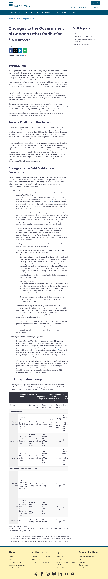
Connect (36, 559)
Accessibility (13, 559)
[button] (11, 50)
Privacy (58, 559)
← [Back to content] (67, 536)
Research (56, 12)
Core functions (15, 12)
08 (33, 19)
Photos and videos (15, 562)
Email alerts (83, 559)
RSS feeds (82, 562)
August (26, 19)
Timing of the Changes (81, 44)
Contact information (86, 557)
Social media (83, 565)
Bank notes (35, 12)
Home (11, 19)
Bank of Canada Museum (41, 557)
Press (64, 12)
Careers (95, 8)
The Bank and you (84, 8)
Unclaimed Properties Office (42, 562)
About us (72, 8)
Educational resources (17, 565)
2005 (18, 19)
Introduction (78, 34)
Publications (46, 12)
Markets (25, 12)
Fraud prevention (15, 568)
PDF (22, 55)
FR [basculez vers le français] (97, 3)
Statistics (72, 12)
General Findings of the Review (84, 37)
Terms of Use (60, 557)
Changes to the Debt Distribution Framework (85, 41)
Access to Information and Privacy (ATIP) (65, 563)
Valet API (82, 568)
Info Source (60, 567)
